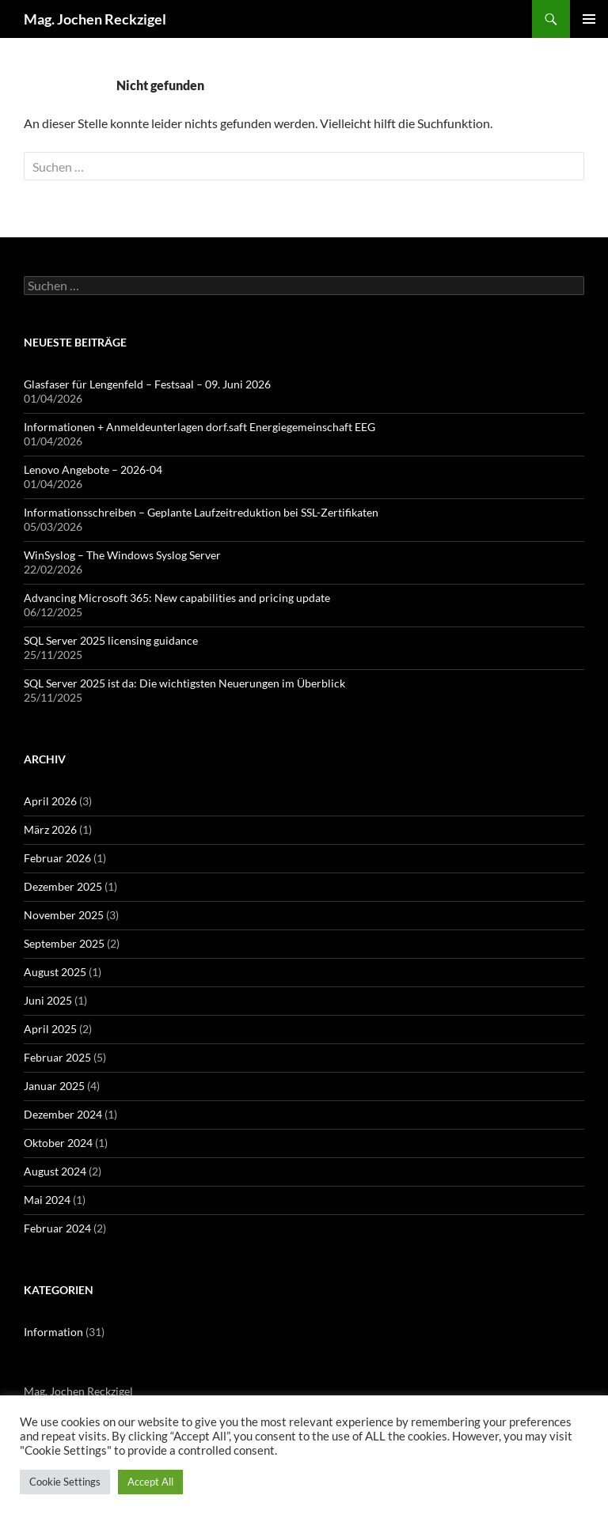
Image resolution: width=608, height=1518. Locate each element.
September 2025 (64, 943)
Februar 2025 (57, 1057)
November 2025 (64, 915)
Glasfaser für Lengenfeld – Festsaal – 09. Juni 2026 (147, 384)
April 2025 (50, 1028)
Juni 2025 (48, 1000)
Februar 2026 (57, 858)
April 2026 (50, 801)
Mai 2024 (47, 1199)
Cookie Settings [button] (65, 1481)
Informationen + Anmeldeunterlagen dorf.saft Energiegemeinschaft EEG (199, 426)
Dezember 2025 (63, 886)
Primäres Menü (589, 19)
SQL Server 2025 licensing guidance (111, 640)
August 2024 (55, 1171)
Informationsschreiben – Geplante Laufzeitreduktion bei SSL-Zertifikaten (201, 512)
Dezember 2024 (63, 1114)
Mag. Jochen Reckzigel (95, 19)
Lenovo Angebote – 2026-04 (93, 469)
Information (53, 1331)
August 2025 (55, 972)
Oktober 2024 (58, 1142)
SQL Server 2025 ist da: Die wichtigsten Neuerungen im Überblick (184, 683)
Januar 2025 (54, 1085)
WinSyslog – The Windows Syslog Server (122, 555)
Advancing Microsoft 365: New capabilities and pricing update (177, 597)
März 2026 (50, 829)
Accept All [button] (150, 1481)
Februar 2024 (57, 1228)
